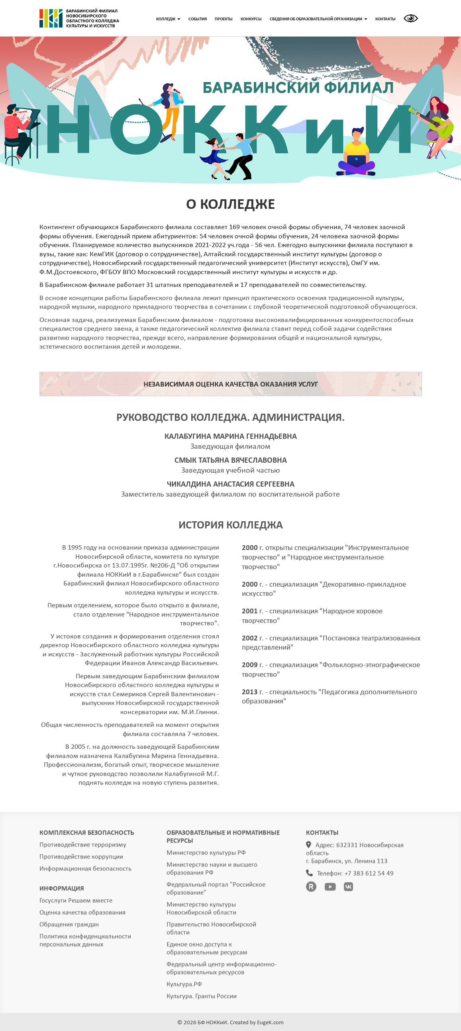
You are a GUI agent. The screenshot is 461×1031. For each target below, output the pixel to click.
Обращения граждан (69, 927)
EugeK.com (270, 1023)
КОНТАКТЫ (385, 19)
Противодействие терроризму (82, 847)
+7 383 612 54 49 (369, 876)
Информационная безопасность (85, 871)
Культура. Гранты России (202, 999)
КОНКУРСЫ (251, 19)
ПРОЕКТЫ (224, 19)
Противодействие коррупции (81, 859)
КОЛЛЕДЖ (168, 19)
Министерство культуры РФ (206, 855)
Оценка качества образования (82, 915)
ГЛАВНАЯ (79, 18)
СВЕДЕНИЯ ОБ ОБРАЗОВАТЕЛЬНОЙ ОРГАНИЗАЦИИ (318, 19)
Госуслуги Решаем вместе (75, 903)
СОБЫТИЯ (197, 19)
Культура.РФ (184, 987)
